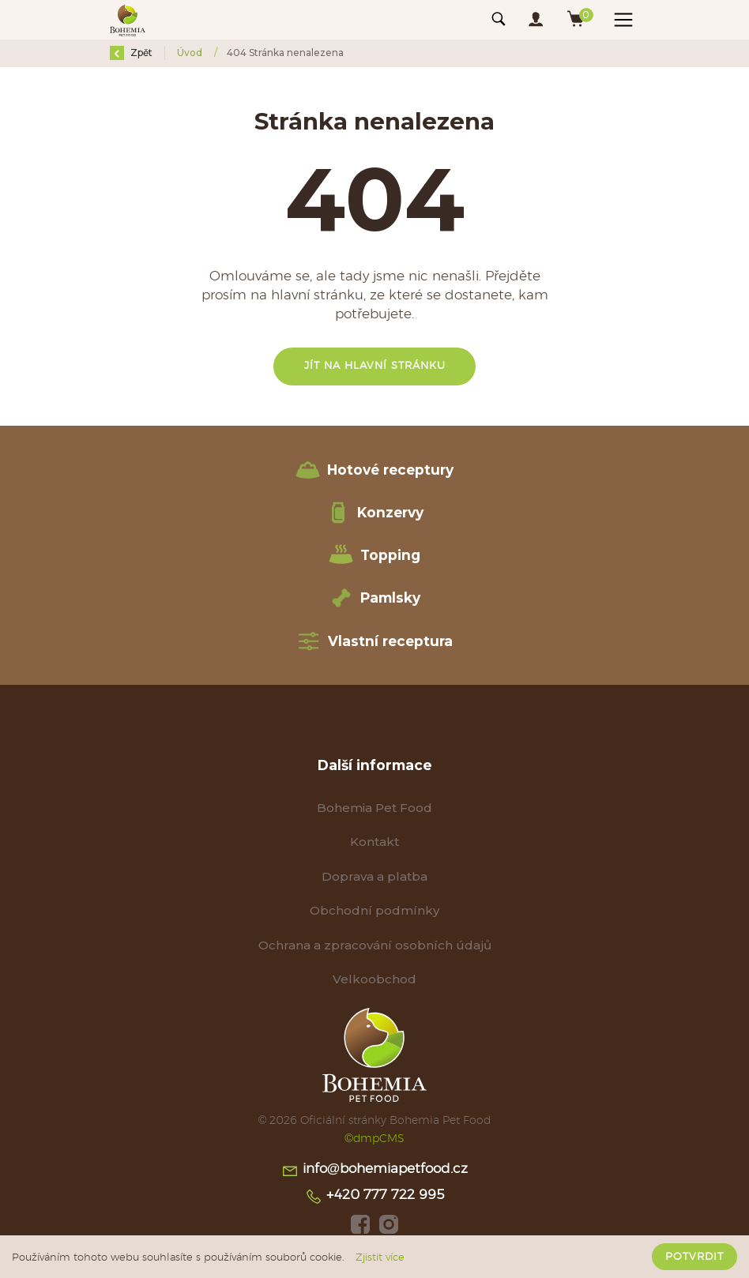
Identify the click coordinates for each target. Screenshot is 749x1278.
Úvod (191, 52)
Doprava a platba (374, 876)
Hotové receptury (374, 470)
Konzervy (374, 512)
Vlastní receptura (374, 641)
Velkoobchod (374, 979)
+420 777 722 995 (374, 1196)
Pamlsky (374, 598)
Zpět (131, 52)
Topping (374, 555)
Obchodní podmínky (374, 910)
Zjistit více (380, 1257)
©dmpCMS (374, 1139)
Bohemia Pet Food (374, 807)
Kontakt (374, 841)
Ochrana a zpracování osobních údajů (374, 945)
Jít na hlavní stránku (375, 366)
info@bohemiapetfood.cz (374, 1170)
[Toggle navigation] (498, 19)
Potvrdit (694, 1256)
